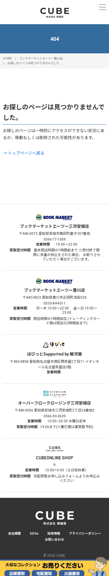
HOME (7, 58)
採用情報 (53, 533)
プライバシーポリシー (85, 533)
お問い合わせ (54, 540)
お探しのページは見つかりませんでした (33, 63)
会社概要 (14, 533)
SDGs (34, 533)
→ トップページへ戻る (23, 153)
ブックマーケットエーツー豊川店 (41, 58)
